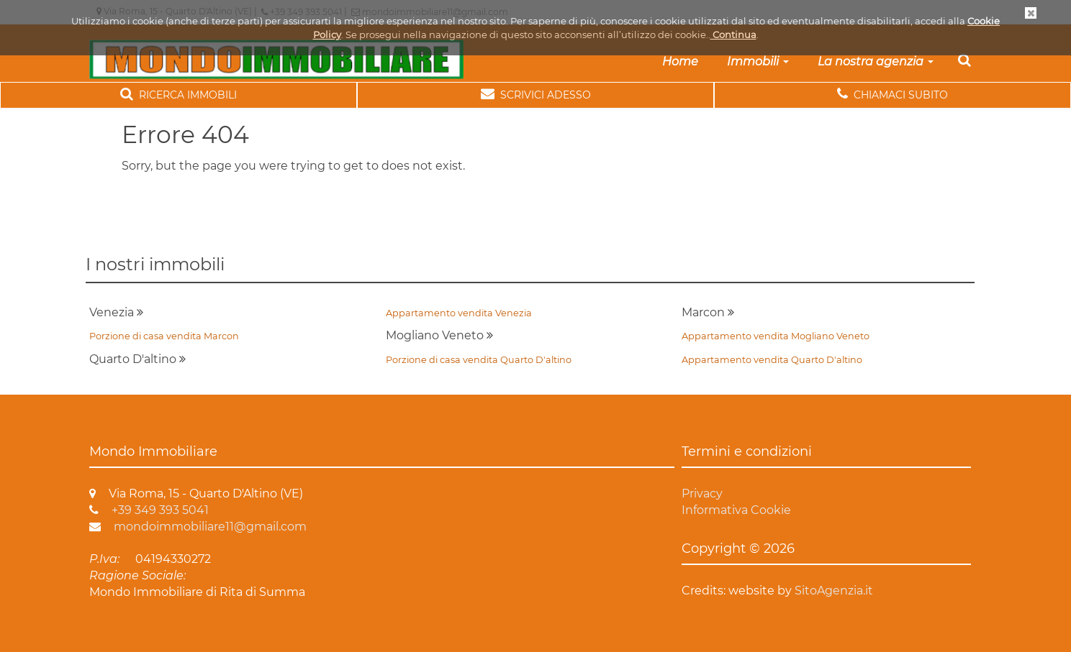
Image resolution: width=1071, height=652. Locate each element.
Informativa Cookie (736, 510)
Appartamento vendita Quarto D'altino (772, 359)
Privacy (702, 493)
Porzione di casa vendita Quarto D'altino (478, 359)
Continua (733, 34)
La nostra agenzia (876, 61)
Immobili (758, 61)
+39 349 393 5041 (149, 510)
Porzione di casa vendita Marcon (164, 336)
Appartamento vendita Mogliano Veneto (775, 336)
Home (680, 61)
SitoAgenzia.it (834, 590)
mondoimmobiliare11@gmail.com (198, 526)
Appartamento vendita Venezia (459, 313)
